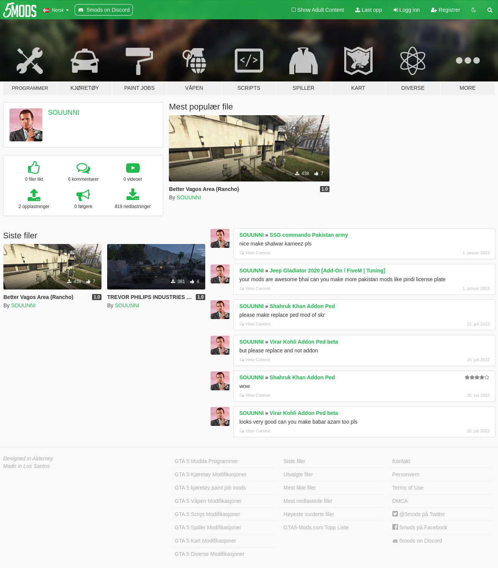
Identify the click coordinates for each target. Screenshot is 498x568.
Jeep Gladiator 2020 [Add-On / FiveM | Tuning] (327, 271)
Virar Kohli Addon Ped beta (304, 342)
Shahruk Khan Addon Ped (302, 306)
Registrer (445, 10)
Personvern (406, 474)
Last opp (368, 10)
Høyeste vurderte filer (309, 514)
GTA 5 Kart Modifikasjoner (205, 541)
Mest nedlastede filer (308, 501)
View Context (255, 252)
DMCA (400, 501)
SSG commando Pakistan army (309, 235)
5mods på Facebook (420, 527)
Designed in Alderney (28, 458)
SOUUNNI (64, 112)
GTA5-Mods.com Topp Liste (316, 527)
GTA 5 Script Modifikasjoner (207, 514)
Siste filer (295, 461)
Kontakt (401, 461)
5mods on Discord (417, 541)
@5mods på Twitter (418, 514)
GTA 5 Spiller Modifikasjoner (208, 527)
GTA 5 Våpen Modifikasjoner (208, 501)
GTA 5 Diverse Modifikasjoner (209, 554)
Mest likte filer (300, 488)
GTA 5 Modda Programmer (206, 461)
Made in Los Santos (26, 466)
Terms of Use (407, 488)
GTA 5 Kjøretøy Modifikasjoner (211, 474)
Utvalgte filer (298, 474)
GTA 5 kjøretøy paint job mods (210, 488)
